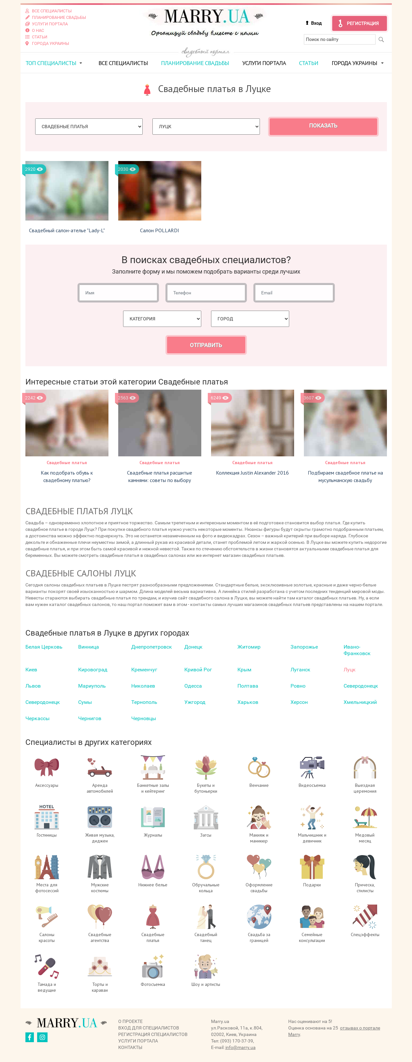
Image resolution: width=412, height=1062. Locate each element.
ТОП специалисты (50, 63)
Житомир (249, 647)
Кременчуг (144, 669)
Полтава (247, 686)
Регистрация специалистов (153, 1034)
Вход (316, 23)
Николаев (143, 686)
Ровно (298, 686)
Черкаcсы (37, 718)
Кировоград (92, 669)
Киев (31, 669)
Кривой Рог (198, 669)
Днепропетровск (151, 647)
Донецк (193, 647)
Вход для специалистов (148, 1027)
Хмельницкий (360, 702)
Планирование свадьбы (195, 63)
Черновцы (143, 718)
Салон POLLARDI (159, 230)
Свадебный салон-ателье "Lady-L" (67, 230)
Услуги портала (264, 63)
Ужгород (195, 702)
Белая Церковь (44, 647)
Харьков (247, 702)
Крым (244, 669)
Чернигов (89, 718)
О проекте (130, 1021)
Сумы (85, 702)
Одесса (193, 686)
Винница (88, 647)
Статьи (308, 63)
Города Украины (354, 63)
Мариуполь (92, 686)
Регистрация (363, 23)
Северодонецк (361, 686)
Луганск (300, 669)
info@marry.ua (240, 1047)
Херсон (299, 702)
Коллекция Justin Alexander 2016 (252, 472)
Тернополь (144, 702)
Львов (33, 686)
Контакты (130, 1047)
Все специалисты (123, 63)
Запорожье (304, 647)
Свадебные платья (67, 462)
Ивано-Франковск (357, 650)
